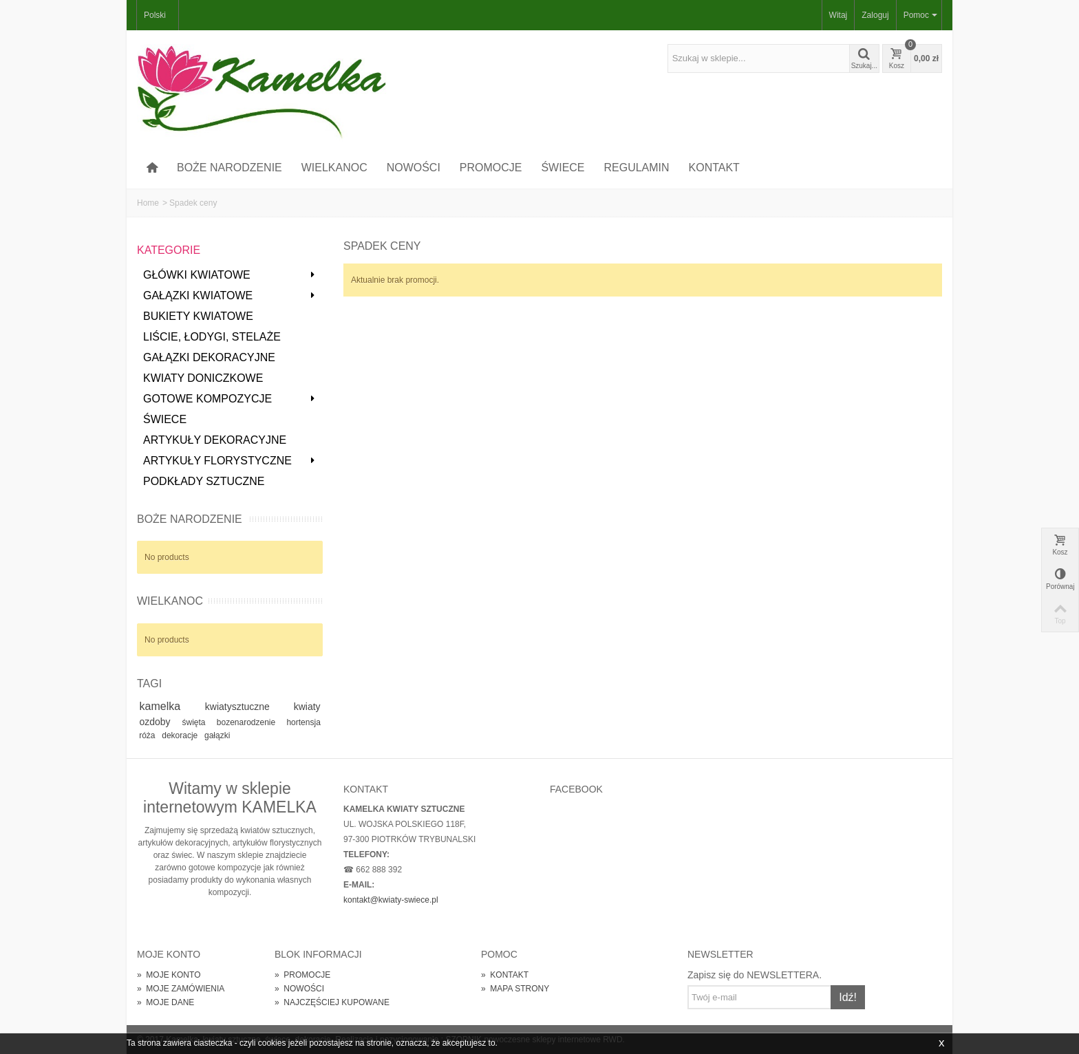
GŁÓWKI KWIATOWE (229, 275)
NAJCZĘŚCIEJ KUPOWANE (332, 1002)
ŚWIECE (562, 167)
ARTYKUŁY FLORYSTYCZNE (229, 460)
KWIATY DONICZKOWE (203, 378)
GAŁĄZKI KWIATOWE (229, 295)
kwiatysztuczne (247, 706)
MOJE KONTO (168, 975)
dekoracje (181, 735)
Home (148, 203)
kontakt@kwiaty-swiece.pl (390, 900)
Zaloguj (875, 15)
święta (197, 722)
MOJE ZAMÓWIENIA (180, 988)
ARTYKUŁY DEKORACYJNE (214, 440)
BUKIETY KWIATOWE (198, 316)
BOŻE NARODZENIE (229, 167)
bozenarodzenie (249, 722)
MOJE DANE (165, 1002)
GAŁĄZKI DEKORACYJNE (209, 357)
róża (148, 735)
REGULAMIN (637, 167)
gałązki (217, 735)
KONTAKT (714, 167)
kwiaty (307, 706)
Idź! (848, 997)
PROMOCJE (491, 167)
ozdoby (158, 721)
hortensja (303, 722)
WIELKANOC (334, 167)
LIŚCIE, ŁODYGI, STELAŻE (212, 337)
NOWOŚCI (413, 167)
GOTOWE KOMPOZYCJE (229, 399)
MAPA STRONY (515, 988)
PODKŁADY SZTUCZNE (203, 481)
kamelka (170, 706)
